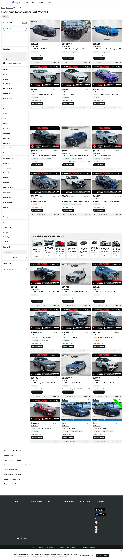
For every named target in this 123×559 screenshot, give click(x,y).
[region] (61, 554)
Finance (49, 2)
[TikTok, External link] (96, 522)
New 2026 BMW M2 (36, 252)
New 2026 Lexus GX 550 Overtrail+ (83, 252)
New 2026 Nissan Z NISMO (72, 252)
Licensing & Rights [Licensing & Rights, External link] (71, 547)
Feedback (92, 547)
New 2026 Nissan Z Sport (117, 252)
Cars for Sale (9, 8)
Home (3, 8)
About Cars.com (32, 547)
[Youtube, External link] (96, 527)
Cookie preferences (87, 555)
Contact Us (41, 547)
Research (40, 2)
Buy (27, 2)
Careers (61, 547)
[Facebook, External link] (96, 525)
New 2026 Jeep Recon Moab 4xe (48, 252)
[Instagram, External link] (96, 529)
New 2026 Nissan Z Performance (60, 252)
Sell (33, 2)
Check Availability (37, 58)
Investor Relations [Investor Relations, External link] (52, 547)
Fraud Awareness (83, 547)
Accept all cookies (102, 555)
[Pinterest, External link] (96, 532)
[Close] (121, 550)
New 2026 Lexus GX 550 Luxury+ (94, 252)
